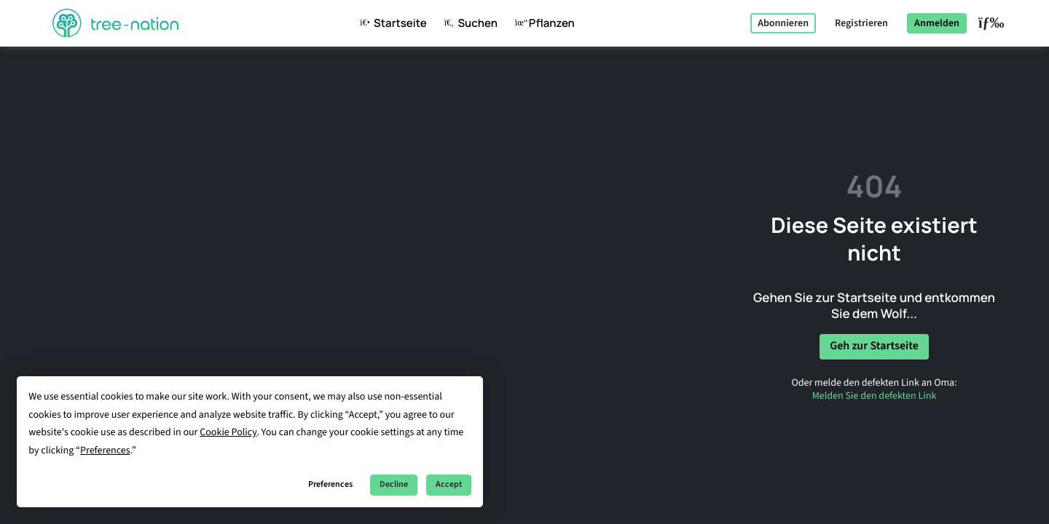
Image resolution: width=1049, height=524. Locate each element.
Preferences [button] (105, 450)
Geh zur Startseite (874, 346)
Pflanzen (542, 23)
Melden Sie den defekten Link (874, 396)
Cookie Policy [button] (228, 432)
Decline (394, 484)
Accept (449, 484)
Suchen (468, 23)
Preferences (330, 484)
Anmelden (936, 23)
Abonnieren (783, 23)
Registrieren (861, 23)
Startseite (390, 23)
